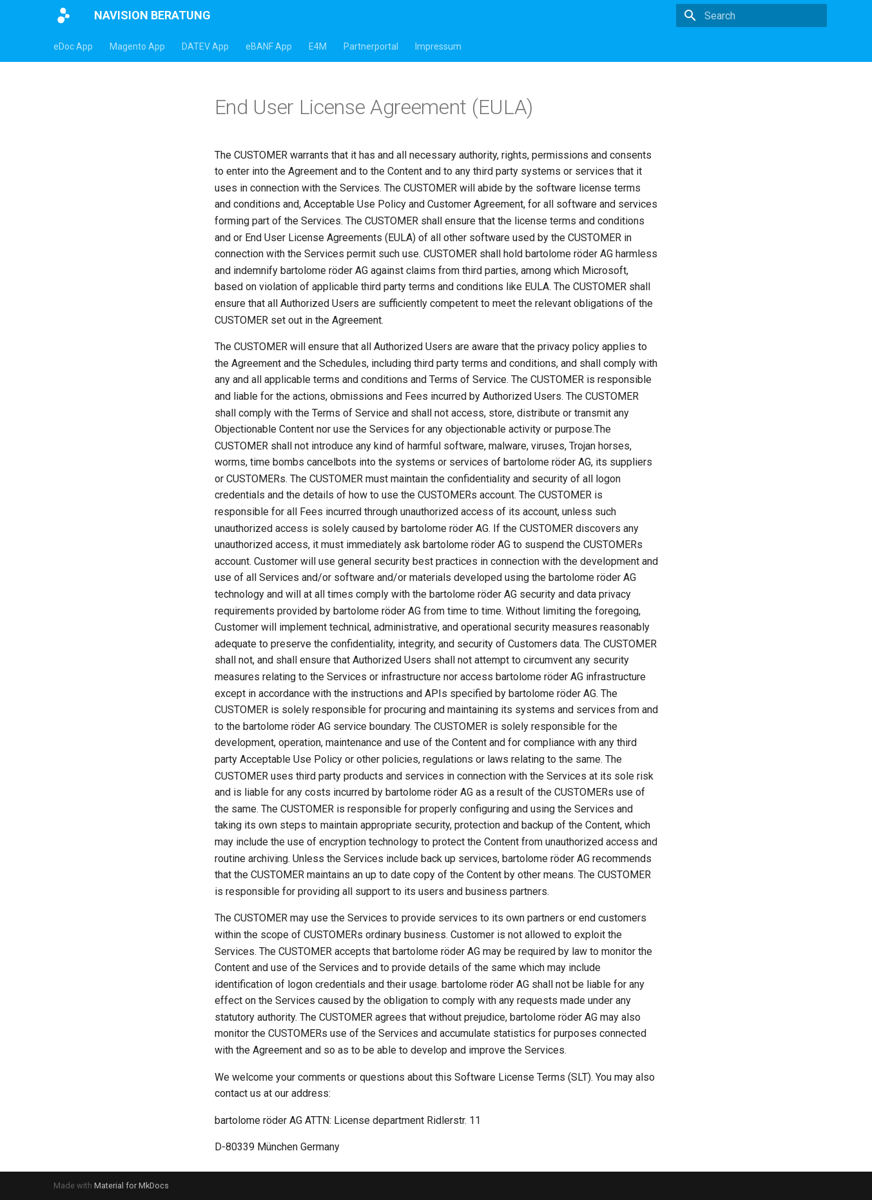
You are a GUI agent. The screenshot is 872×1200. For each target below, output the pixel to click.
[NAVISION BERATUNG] (63, 15)
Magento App (137, 46)
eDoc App (73, 46)
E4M (318, 46)
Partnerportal (371, 46)
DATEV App (205, 46)
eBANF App (269, 46)
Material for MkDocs (131, 1185)
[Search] (751, 15)
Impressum (438, 46)
